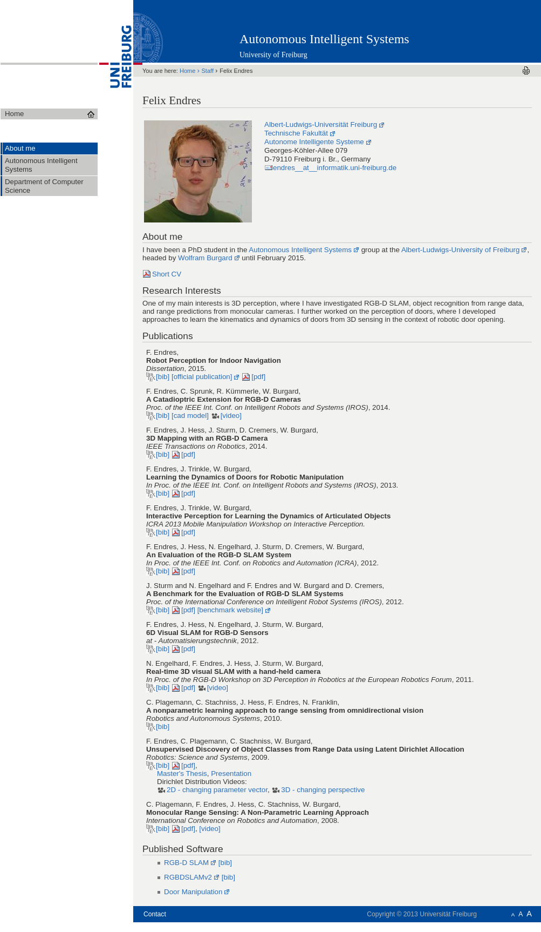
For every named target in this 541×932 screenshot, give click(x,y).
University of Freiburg (273, 55)
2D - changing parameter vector (217, 790)
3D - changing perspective (323, 790)
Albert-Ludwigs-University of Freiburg (460, 250)
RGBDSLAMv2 (188, 877)
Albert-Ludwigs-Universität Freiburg (320, 124)
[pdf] (258, 377)
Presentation (231, 773)
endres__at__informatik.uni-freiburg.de (334, 168)
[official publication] (202, 377)
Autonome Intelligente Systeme (314, 142)
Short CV (166, 274)
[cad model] (190, 415)
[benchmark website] (230, 610)
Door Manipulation (193, 892)
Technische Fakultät (296, 133)
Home (188, 70)
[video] (231, 415)
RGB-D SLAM (186, 863)
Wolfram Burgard (205, 258)
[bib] (162, 377)
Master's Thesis (182, 773)
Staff (209, 70)
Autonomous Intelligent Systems (324, 39)
